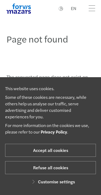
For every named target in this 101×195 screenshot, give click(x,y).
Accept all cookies (50, 150)
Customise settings (52, 181)
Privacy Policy (54, 132)
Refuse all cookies (50, 167)
